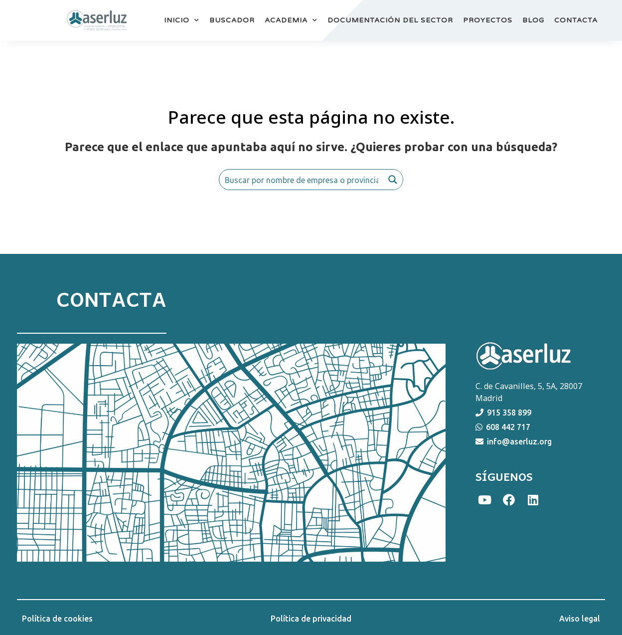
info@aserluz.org (519, 441)
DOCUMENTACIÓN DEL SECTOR (390, 20)
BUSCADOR (232, 20)
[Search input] (301, 179)
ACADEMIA (291, 20)
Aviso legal (579, 618)
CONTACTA (576, 20)
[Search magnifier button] (393, 180)
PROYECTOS (487, 20)
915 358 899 (509, 412)
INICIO (181, 20)
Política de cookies (57, 618)
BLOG (533, 20)
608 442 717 (508, 427)
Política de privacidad (311, 618)
